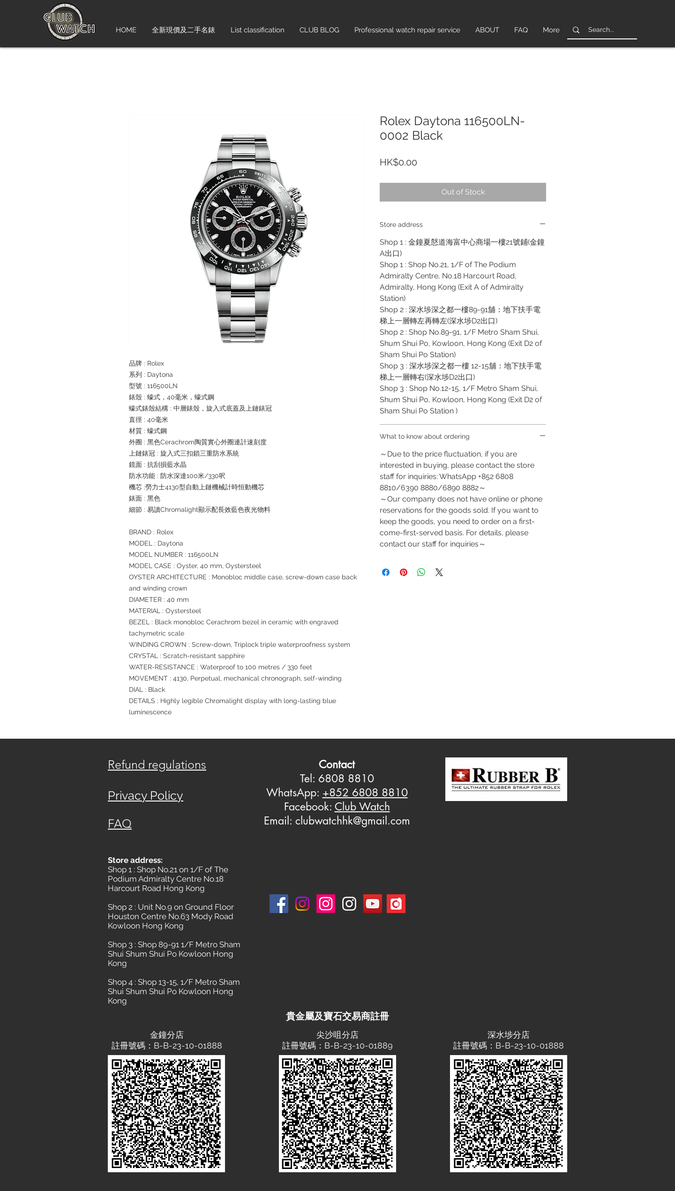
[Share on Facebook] (385, 572)
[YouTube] (372, 903)
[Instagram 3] (349, 903)
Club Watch (362, 807)
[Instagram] (302, 903)
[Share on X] (439, 572)
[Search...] (601, 29)
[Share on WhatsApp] (421, 572)
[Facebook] (279, 903)
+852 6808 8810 (365, 793)
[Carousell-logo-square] (396, 903)
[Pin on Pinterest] (403, 572)
